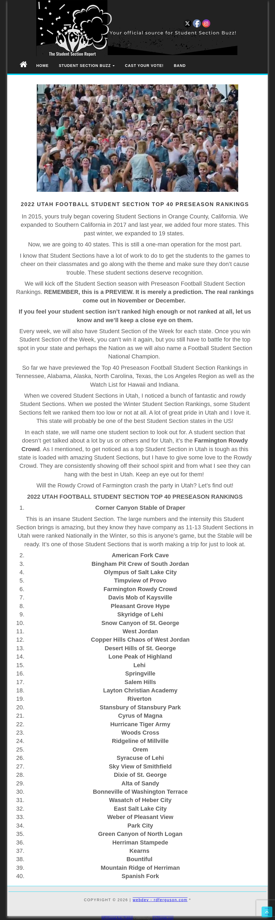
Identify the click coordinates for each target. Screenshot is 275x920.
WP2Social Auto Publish (117, 917)
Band (180, 65)
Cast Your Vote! (144, 65)
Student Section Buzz (87, 65)
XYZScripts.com (162, 917)
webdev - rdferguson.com (160, 900)
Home (42, 65)
